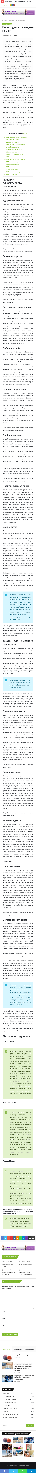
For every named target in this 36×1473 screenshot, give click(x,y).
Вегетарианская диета (14, 172)
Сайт (3, 1325)
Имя (3, 1311)
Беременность (9, 1396)
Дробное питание (12, 152)
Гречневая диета (12, 164)
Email (4, 1318)
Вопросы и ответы (10, 1399)
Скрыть (25, 133)
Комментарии (29, 1349)
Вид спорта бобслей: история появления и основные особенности (24, 1377)
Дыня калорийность (25, 1264)
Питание (5, 1411)
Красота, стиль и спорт (10, 1408)
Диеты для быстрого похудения (14, 159)
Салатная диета (12, 169)
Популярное (6, 1349)
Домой (4, 20)
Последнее (18, 1349)
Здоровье (11, 20)
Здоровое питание (13, 139)
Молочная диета (12, 167)
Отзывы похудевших (11, 174)
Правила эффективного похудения (15, 137)
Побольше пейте (12, 147)
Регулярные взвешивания (15, 144)
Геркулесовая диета (13, 162)
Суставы (7, 1405)
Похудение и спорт (20, 20)
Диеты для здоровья (11, 1414)
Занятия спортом (12, 142)
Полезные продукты (11, 1417)
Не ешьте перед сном (14, 149)
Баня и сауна (11, 157)
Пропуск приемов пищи (14, 154)
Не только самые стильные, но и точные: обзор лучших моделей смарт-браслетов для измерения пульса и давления (23, 1366)
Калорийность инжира (21, 1355)
